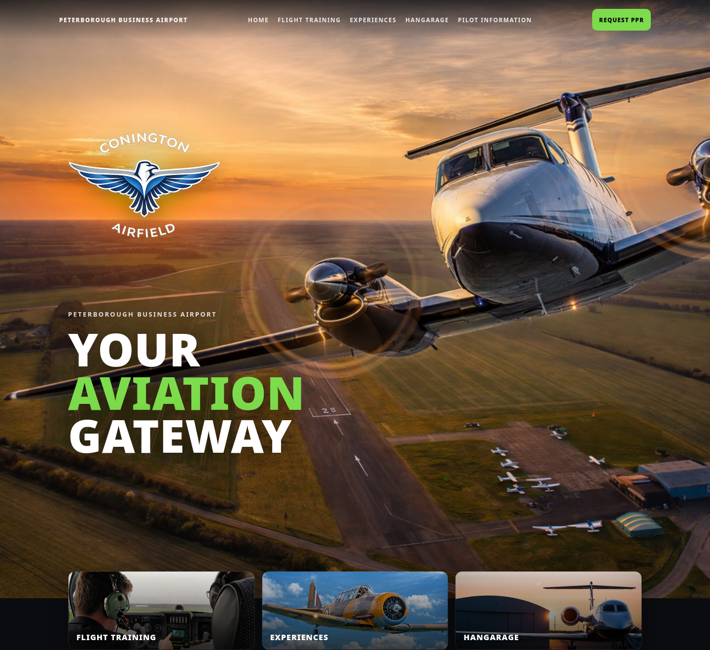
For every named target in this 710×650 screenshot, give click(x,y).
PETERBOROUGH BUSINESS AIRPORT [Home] (123, 20)
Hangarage (427, 20)
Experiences (373, 20)
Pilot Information (495, 20)
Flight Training (309, 20)
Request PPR (621, 20)
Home (258, 20)
